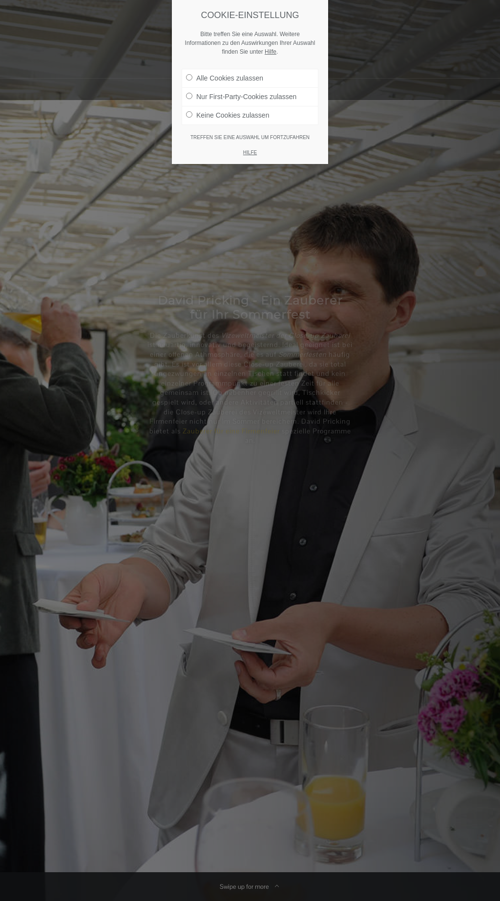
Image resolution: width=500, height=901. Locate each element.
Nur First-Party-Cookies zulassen (241, 95)
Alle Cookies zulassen (224, 76)
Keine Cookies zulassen (227, 113)
